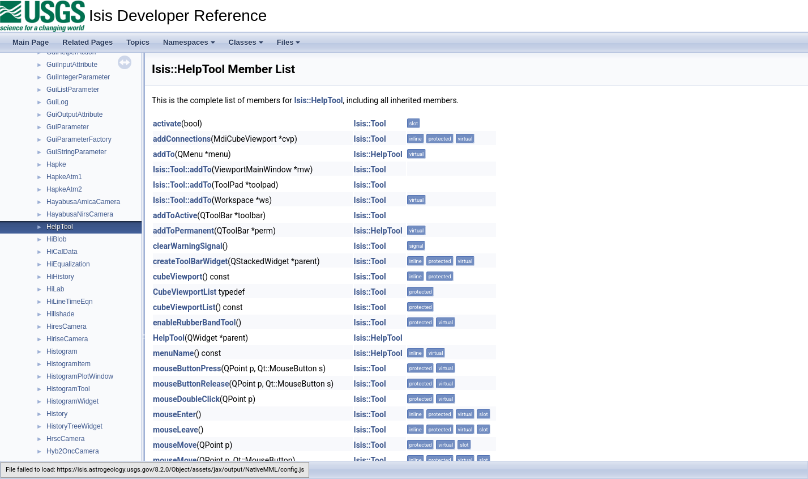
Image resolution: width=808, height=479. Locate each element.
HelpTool (59, 227)
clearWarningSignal (188, 246)
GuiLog (57, 102)
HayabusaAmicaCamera (83, 202)
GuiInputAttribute (71, 65)
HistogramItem (68, 364)
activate (167, 123)
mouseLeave (175, 429)
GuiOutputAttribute (74, 114)
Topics (137, 42)
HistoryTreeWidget (74, 426)
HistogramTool (68, 389)
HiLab (55, 289)
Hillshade (60, 314)
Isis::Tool (370, 123)
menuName (173, 353)
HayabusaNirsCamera (79, 214)
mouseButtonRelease (191, 383)
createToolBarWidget (190, 261)
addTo (164, 154)
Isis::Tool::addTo (182, 169)
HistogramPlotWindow (79, 376)
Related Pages (87, 42)
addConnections (182, 138)
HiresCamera (66, 326)
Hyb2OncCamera (72, 451)
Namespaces (189, 42)
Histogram (62, 351)
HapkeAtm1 (64, 177)
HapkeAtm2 (64, 189)
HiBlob (56, 239)
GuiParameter (67, 127)
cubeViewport (177, 276)
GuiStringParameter (76, 152)
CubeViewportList (184, 291)
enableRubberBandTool (194, 322)
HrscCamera (65, 439)
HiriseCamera (67, 339)
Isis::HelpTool (318, 100)
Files (289, 42)
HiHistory (60, 277)
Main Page (30, 42)
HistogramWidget (72, 401)
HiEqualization (68, 264)
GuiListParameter (72, 90)
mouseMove (174, 445)
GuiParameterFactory (79, 139)
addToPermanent (183, 230)
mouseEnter (174, 414)
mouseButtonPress (187, 368)
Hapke (56, 164)
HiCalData (62, 252)
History (56, 414)
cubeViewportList (184, 307)
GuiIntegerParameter (78, 77)
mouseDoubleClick (186, 399)
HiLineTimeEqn (69, 302)
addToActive (175, 215)
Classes (246, 42)
